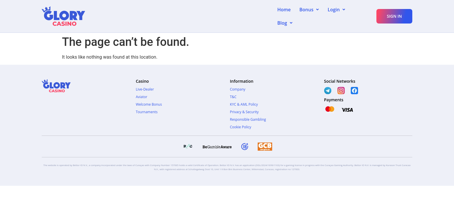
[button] (309, 13)
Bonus (309, 13)
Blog (361, 13)
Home (284, 13)
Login (336, 13)
